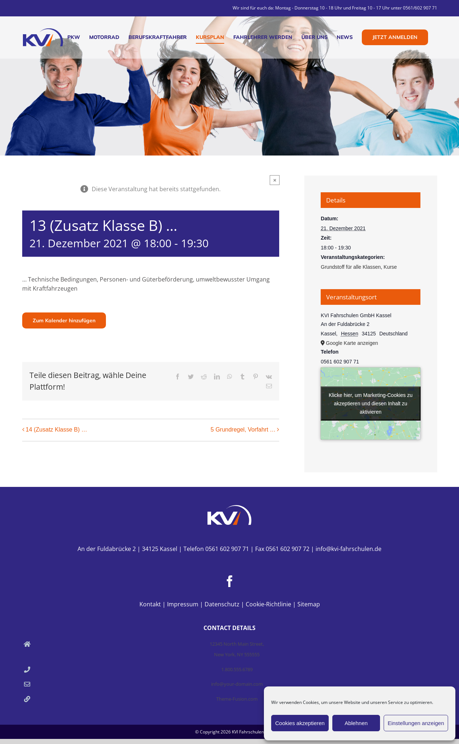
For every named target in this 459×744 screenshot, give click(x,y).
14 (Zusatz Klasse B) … (56, 429)
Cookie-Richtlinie (268, 604)
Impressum (182, 604)
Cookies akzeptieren (300, 723)
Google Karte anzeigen (352, 343)
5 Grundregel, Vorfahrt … (243, 429)
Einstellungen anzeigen (416, 723)
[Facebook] (230, 581)
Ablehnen (356, 723)
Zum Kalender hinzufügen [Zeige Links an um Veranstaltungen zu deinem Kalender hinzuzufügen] (64, 320)
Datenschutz (222, 604)
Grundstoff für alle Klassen (351, 267)
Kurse (390, 267)
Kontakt (150, 604)
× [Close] (274, 180)
